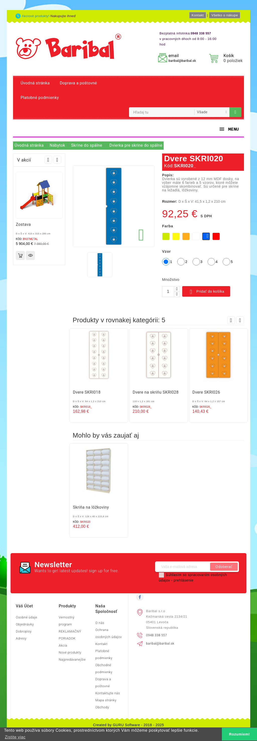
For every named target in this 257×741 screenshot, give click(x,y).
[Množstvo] (168, 291)
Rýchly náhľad (30, 255)
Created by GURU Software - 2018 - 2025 (128, 725)
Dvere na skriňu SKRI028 (156, 392)
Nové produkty (70, 652)
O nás (99, 623)
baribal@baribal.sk (182, 61)
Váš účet (24, 606)
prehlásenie (184, 580)
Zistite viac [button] (15, 737)
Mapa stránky (105, 700)
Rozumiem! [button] (239, 734)
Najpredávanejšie (72, 659)
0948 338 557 (156, 635)
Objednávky (25, 624)
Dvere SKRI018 (87, 392)
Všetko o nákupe (224, 15)
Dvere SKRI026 (206, 392)
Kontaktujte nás (107, 693)
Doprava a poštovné (78, 83)
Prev (48, 160)
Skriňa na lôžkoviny (91, 507)
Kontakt (197, 15)
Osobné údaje (26, 617)
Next (57, 160)
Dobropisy (24, 631)
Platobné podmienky (40, 97)
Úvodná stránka (35, 83)
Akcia (63, 645)
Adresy (21, 638)
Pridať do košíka (206, 292)
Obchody (102, 707)
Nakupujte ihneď (63, 16)
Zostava (23, 224)
